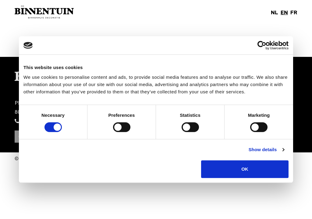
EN (284, 12)
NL (274, 12)
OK (244, 169)
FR (293, 12)
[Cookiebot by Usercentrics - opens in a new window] (262, 45)
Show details (263, 149)
